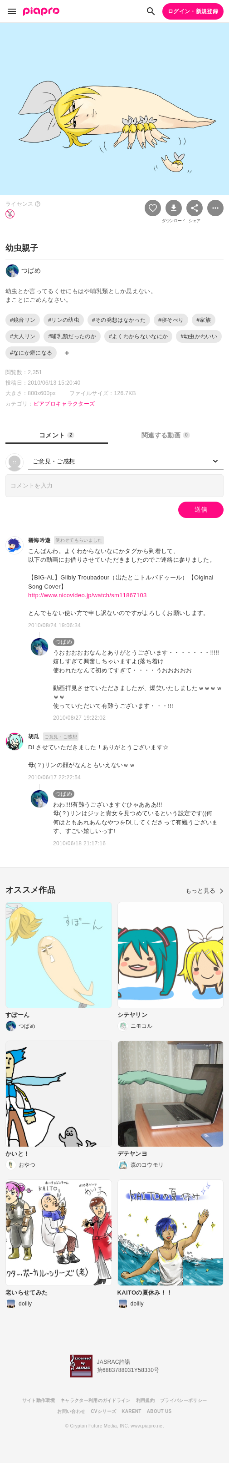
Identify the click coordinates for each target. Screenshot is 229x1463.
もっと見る (204, 890)
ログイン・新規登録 (193, 11)
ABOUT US (159, 1411)
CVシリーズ (103, 1411)
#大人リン (22, 336)
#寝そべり (171, 320)
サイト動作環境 (38, 1400)
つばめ (63, 642)
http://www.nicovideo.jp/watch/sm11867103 (87, 595)
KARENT (131, 1411)
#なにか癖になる (31, 353)
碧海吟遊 (39, 540)
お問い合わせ (71, 1411)
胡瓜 (33, 736)
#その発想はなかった (119, 320)
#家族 (203, 320)
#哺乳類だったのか (72, 336)
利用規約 (145, 1400)
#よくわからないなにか (138, 336)
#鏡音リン (22, 320)
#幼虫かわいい (198, 336)
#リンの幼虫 (63, 320)
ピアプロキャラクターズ (64, 404)
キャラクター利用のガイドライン (95, 1400)
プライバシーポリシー (183, 1400)
